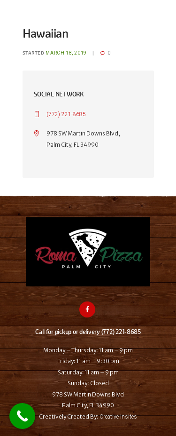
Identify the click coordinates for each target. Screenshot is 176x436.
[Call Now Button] (22, 416)
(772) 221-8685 (66, 114)
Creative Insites (118, 416)
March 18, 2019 (66, 52)
